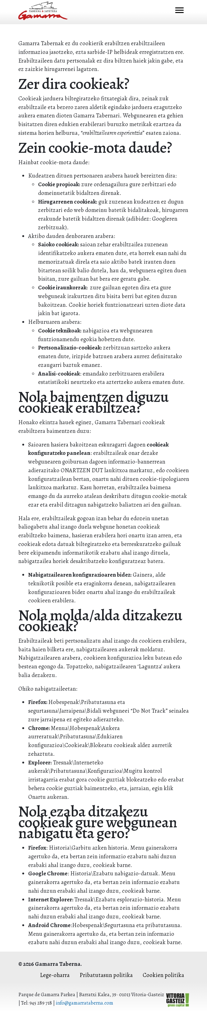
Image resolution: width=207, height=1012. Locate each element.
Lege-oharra (55, 975)
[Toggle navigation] (179, 11)
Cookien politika (163, 975)
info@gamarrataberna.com (84, 1003)
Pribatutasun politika (106, 975)
